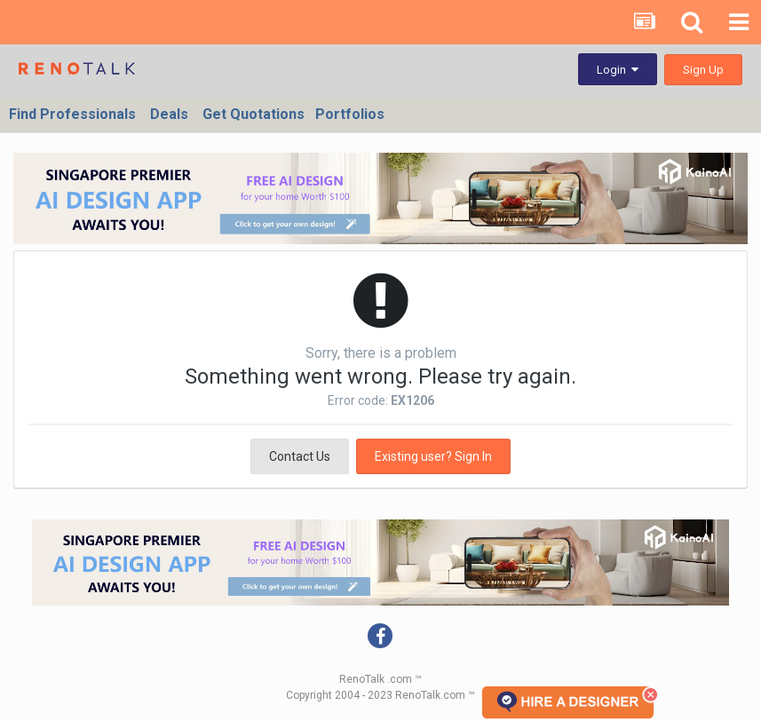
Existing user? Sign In (433, 456)
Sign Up (703, 69)
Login (617, 69)
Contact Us (299, 456)
